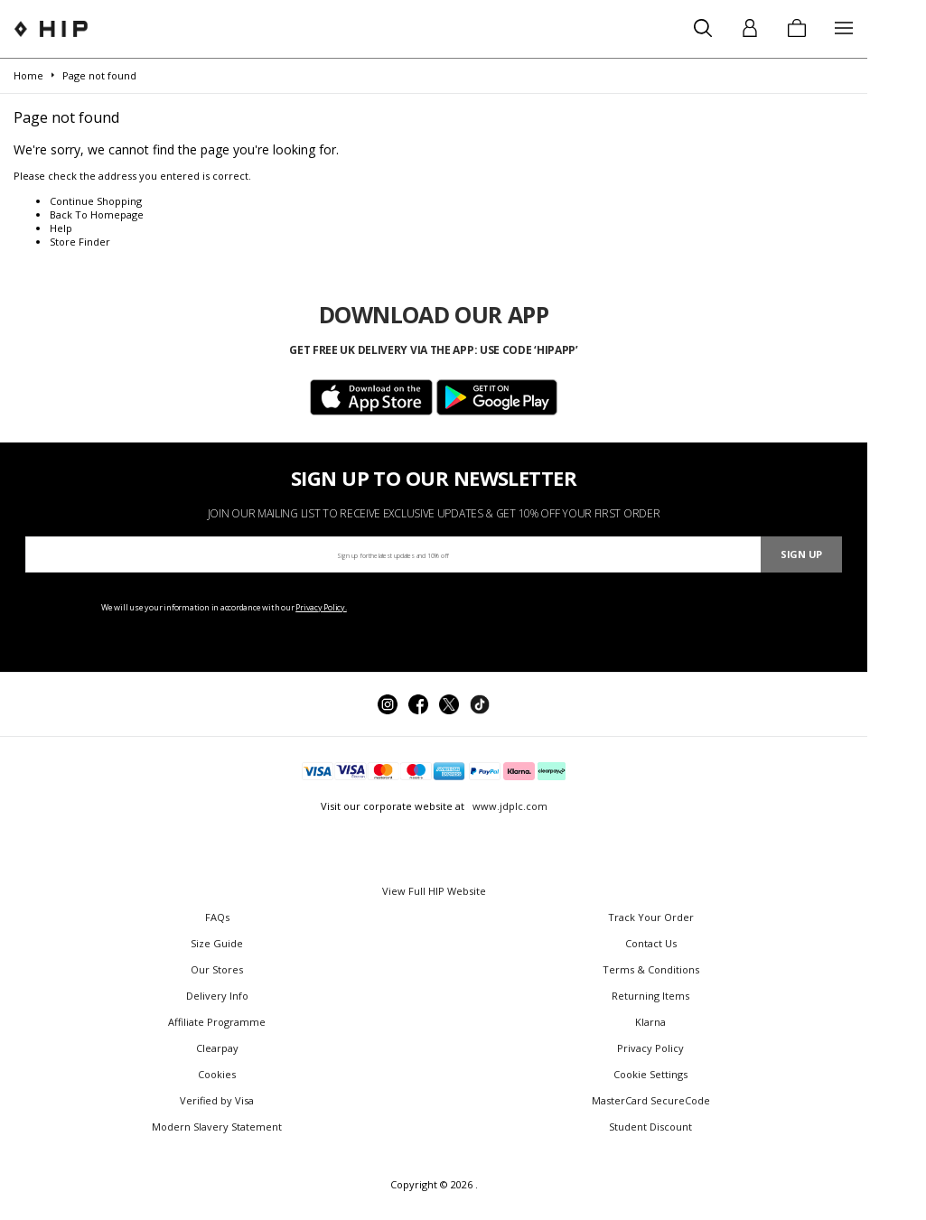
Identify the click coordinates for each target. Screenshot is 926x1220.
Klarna (650, 1022)
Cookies (217, 1074)
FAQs (217, 917)
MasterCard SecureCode (651, 1100)
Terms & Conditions (651, 969)
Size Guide (217, 943)
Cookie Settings (650, 1074)
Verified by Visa (217, 1100)
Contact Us (651, 943)
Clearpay (217, 1048)
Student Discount (650, 1126)
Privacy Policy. (321, 607)
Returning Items (650, 995)
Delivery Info (217, 995)
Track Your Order (651, 917)
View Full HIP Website (434, 891)
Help (61, 228)
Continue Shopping (96, 201)
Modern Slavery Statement (217, 1126)
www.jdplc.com (508, 806)
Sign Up (801, 554)
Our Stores (217, 969)
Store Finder (80, 241)
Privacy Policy (650, 1048)
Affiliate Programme (217, 1022)
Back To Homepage (97, 214)
